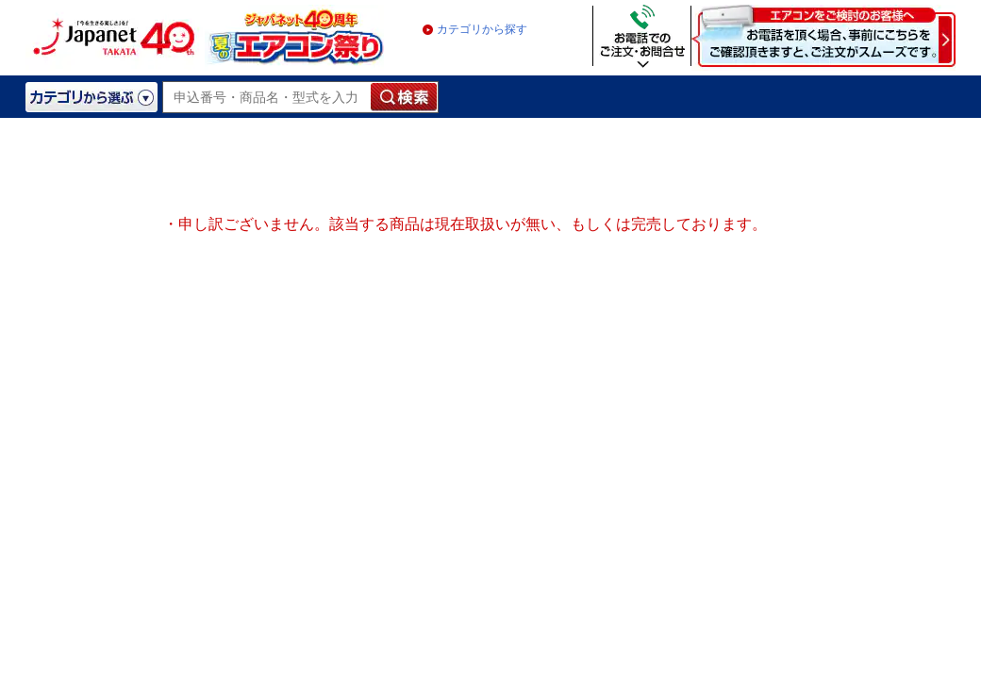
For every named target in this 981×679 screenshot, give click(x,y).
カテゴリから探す (482, 29)
